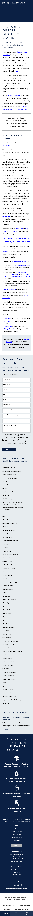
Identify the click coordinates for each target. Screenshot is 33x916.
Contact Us (16, 846)
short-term (19, 229)
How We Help (16, 835)
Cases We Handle (16, 832)
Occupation (6, 404)
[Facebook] (11, 885)
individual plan (22, 109)
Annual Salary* (7, 410)
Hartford (8, 276)
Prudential (26, 276)
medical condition (14, 95)
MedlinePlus (6, 145)
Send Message (9, 449)
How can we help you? (9, 425)
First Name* (6, 379)
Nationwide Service (16, 837)
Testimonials (16, 840)
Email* (5, 394)
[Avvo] (15, 885)
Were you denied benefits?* (11, 420)
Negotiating (8, 326)
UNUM (26, 274)
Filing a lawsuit (9, 329)
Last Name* (6, 384)
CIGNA (19, 276)
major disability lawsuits (22, 265)
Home (16, 829)
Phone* (5, 389)
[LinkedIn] (22, 885)
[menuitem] (16, 467)
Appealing (7, 321)
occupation (6, 216)
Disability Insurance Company (11, 415)
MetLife (14, 276)
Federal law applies (9, 290)
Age (4, 399)
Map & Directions (16, 861)
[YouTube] (18, 885)
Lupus (18, 71)
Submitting (7, 318)
